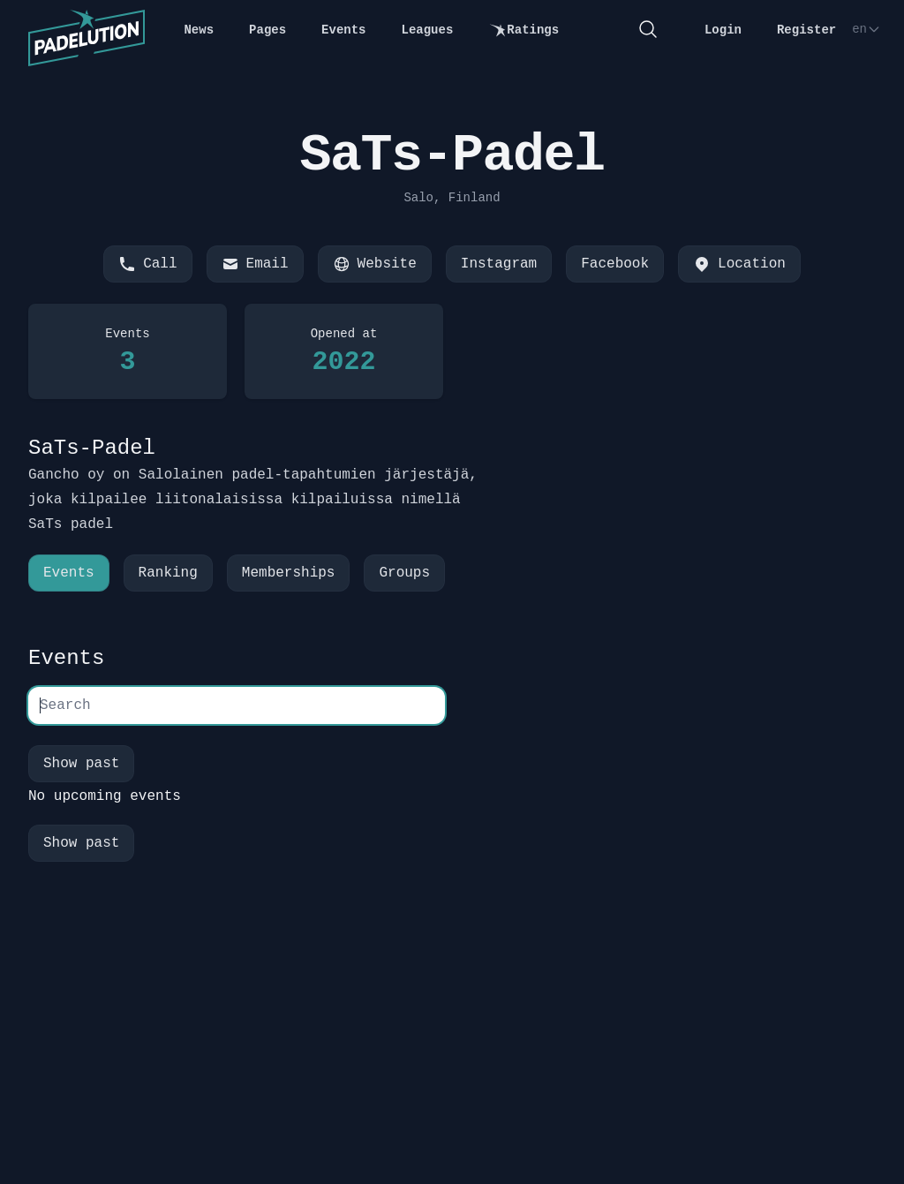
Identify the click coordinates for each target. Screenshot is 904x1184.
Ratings (523, 30)
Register (806, 30)
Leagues (428, 30)
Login (723, 30)
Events (343, 30)
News (199, 30)
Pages (267, 30)
